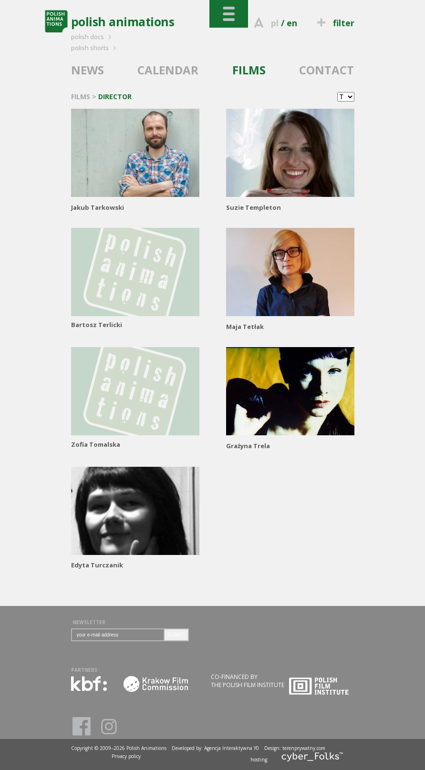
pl (275, 23)
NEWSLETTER (89, 622)
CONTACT (326, 70)
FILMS (249, 70)
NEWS (87, 70)
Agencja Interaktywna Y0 (231, 748)
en (292, 23)
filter (334, 23)
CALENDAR (167, 70)
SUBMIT (176, 634)
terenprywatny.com (303, 748)
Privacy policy (126, 756)
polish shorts (95, 47)
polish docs (92, 36)
